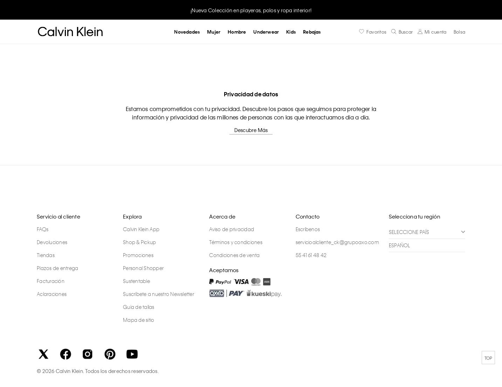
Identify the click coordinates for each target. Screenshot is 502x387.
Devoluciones (52, 242)
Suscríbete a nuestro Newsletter (158, 294)
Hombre (237, 32)
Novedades (187, 32)
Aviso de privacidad (231, 229)
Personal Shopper (143, 268)
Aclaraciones (52, 294)
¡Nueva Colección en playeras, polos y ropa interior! (251, 10)
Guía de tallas (138, 307)
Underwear (266, 32)
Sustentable (136, 281)
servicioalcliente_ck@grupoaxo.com (337, 242)
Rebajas (312, 32)
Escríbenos (308, 229)
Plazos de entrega (57, 268)
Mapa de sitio (138, 320)
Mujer (213, 32)
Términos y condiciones (235, 242)
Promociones (138, 255)
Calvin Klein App (141, 229)
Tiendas (46, 255)
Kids (291, 32)
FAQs (42, 229)
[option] (251, 9)
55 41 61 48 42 (311, 255)
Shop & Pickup (139, 242)
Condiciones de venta (234, 255)
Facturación (50, 281)
